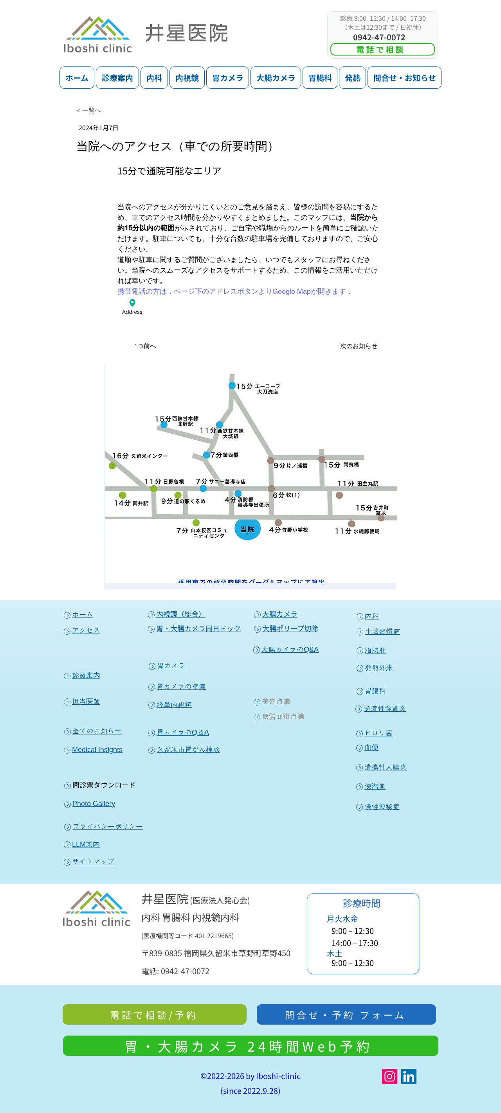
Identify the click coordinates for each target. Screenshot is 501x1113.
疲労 (265, 716)
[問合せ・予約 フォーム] (346, 1014)
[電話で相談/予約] (155, 1014)
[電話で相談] (382, 49)
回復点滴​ (290, 716)
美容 (265, 701)
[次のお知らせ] (362, 346)
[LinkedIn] (408, 1076)
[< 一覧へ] (102, 110)
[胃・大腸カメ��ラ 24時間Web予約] (250, 1046)
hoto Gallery (96, 804)
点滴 (283, 701)
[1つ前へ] (136, 346)
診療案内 (82, 675)
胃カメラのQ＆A (178, 732)
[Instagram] (389, 1076)
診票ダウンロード (107, 784)
